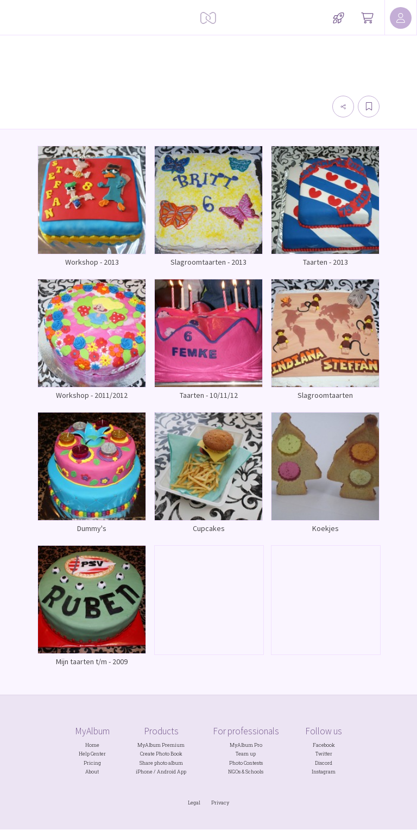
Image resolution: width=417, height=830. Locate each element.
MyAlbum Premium (161, 745)
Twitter (323, 754)
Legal (194, 803)
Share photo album (161, 763)
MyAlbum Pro (246, 745)
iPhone (144, 772)
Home (92, 745)
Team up (246, 754)
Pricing (92, 763)
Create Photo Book (161, 754)
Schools (254, 772)
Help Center (92, 754)
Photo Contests (246, 763)
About (92, 772)
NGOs (234, 772)
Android (166, 772)
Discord (323, 763)
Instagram (324, 772)
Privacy (220, 803)
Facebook (324, 745)
